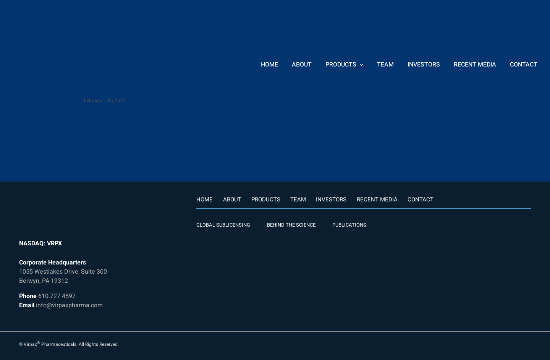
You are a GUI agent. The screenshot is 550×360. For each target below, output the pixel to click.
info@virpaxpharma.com (69, 305)
